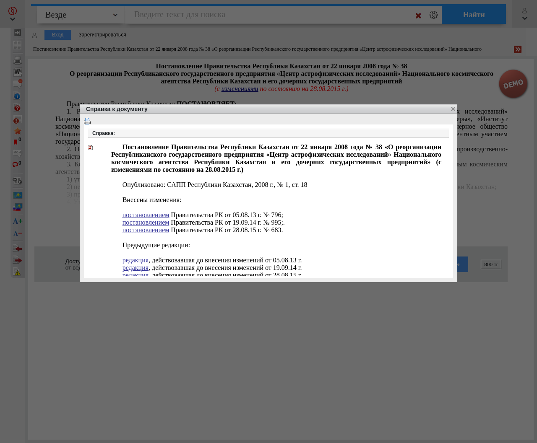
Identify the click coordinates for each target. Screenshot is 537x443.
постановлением (146, 214)
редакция (136, 260)
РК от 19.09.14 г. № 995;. (204, 222)
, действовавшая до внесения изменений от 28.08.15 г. (212, 275)
